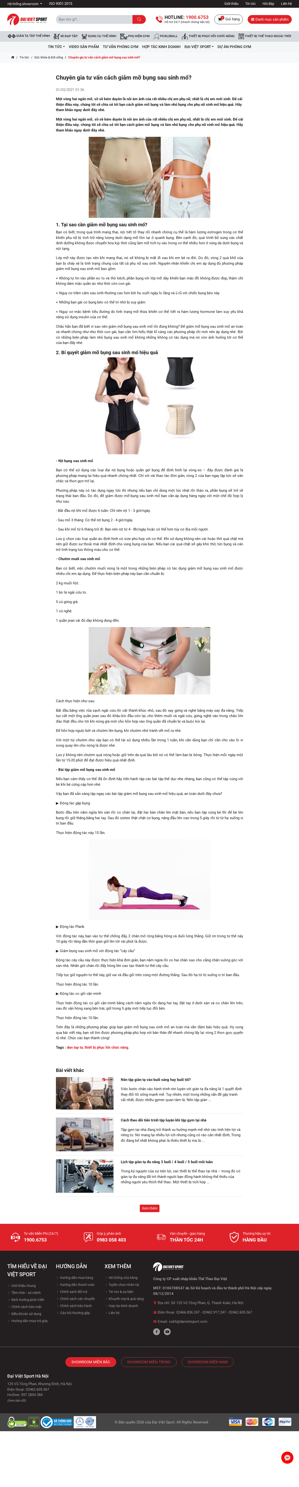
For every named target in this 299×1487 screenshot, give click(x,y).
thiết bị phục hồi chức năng (106, 1047)
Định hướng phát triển (25, 1300)
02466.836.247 (188, 1312)
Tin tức (250, 4)
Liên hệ (286, 4)
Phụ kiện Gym (135, 36)
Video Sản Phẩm (84, 47)
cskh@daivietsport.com (188, 1321)
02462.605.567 (240, 1312)
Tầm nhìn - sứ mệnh (24, 1293)
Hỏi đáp (268, 4)
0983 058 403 (111, 1240)
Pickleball (165, 36)
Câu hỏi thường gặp (73, 1313)
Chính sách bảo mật (24, 1307)
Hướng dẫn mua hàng (74, 1278)
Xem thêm (149, 1208)
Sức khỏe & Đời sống (48, 57)
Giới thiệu (231, 4)
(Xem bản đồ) (16, 1400)
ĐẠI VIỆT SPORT (199, 47)
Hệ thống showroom (23, 4)
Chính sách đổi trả (71, 1292)
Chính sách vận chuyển (75, 1299)
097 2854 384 (32, 1395)
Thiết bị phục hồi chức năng (208, 36)
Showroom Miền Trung (149, 1362)
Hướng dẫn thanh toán (75, 1285)
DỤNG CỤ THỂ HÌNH (98, 36)
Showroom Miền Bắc (90, 1362)
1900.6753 (35, 1240)
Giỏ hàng (229, 19)
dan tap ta (75, 1047)
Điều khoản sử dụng (24, 1314)
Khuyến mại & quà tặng (124, 1299)
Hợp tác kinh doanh (121, 1306)
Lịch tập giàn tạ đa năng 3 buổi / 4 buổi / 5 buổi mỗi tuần (167, 1162)
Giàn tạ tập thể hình (29, 36)
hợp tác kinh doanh (161, 47)
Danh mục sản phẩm (270, 19)
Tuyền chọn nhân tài (122, 1285)
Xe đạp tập (66, 36)
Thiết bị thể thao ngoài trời (264, 36)
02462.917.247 (214, 1312)
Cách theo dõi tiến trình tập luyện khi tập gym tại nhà (163, 1120)
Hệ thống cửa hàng (121, 1278)
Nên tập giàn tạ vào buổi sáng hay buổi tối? (156, 1080)
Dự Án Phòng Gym (234, 47)
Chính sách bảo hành (74, 1306)
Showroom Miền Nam (208, 1362)
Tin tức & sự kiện (119, 1292)
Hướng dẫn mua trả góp (27, 1321)
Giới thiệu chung (21, 1286)
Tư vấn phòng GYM (120, 47)
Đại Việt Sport (163, 1422)
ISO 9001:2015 (60, 3)
